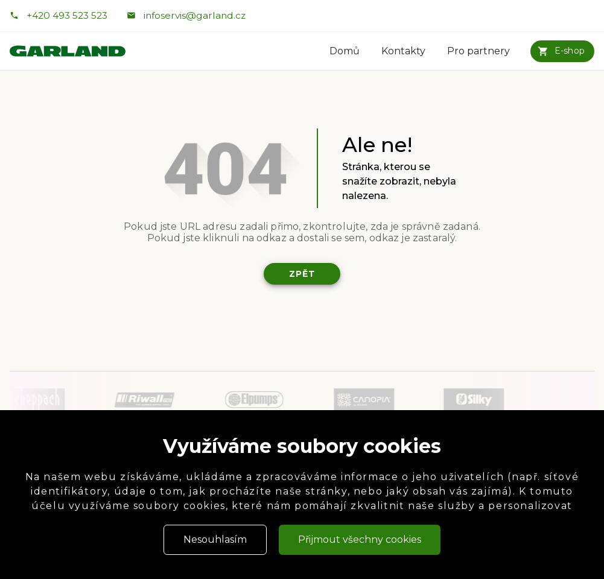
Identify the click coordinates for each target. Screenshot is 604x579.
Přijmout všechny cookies (359, 539)
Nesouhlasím (215, 539)
